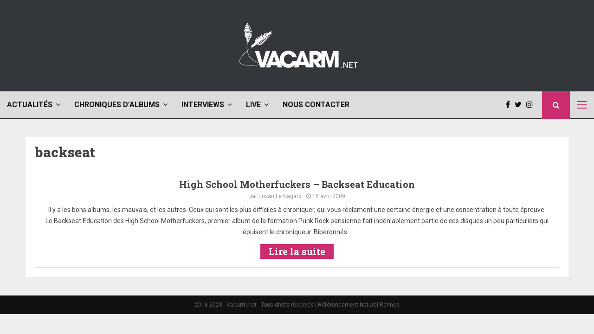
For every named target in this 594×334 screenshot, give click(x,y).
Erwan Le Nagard (280, 196)
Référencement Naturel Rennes (359, 305)
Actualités (29, 104)
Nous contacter (316, 104)
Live (253, 104)
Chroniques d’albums (117, 104)
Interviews (202, 104)
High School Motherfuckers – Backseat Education (297, 184)
